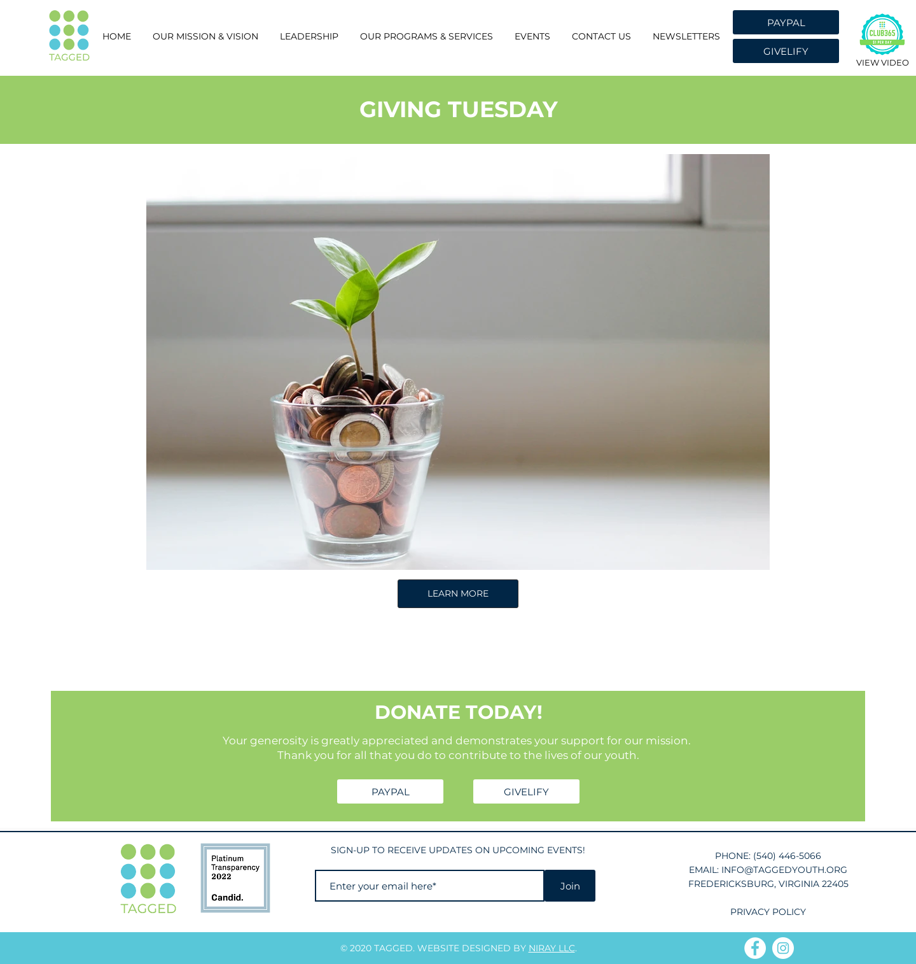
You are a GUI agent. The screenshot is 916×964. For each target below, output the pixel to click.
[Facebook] (755, 948)
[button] (309, 36)
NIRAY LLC (552, 948)
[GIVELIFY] (786, 51)
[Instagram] (783, 948)
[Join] (570, 886)
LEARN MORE (458, 593)
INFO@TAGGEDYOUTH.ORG (784, 869)
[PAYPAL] (786, 22)
